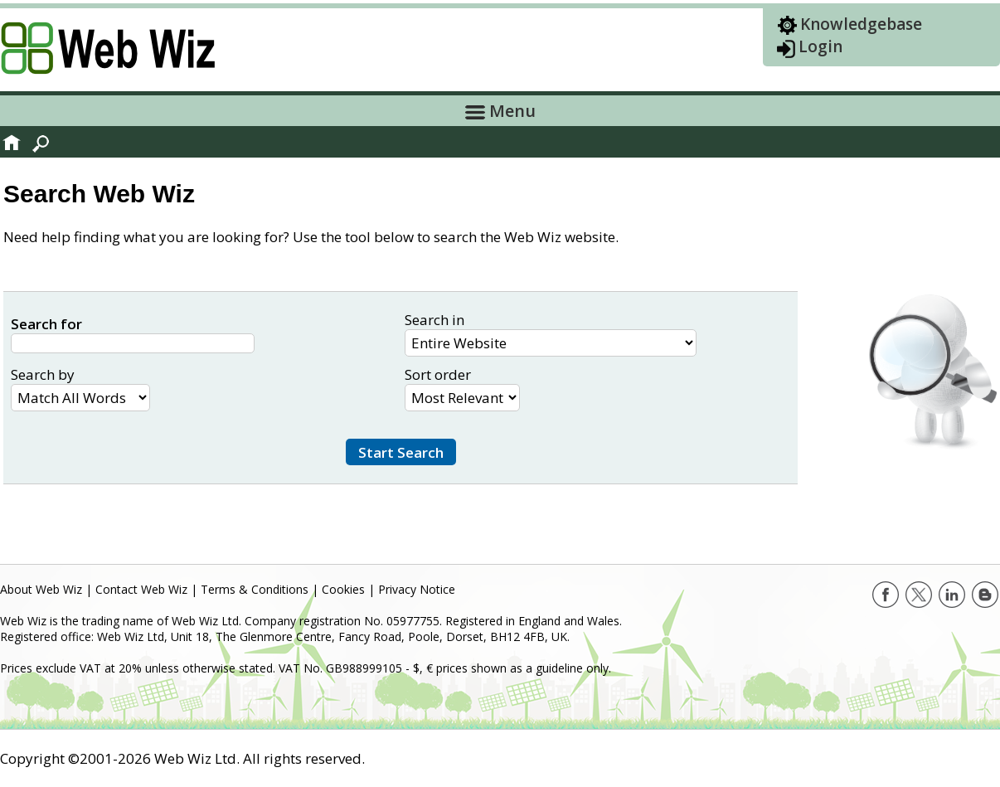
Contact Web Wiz (141, 589)
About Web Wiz (41, 589)
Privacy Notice (416, 589)
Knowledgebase (861, 24)
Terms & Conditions (254, 589)
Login (820, 46)
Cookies (343, 589)
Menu (500, 111)
